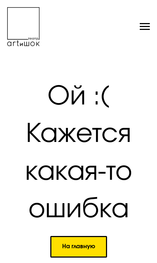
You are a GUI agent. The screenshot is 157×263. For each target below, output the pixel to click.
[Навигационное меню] (145, 26)
